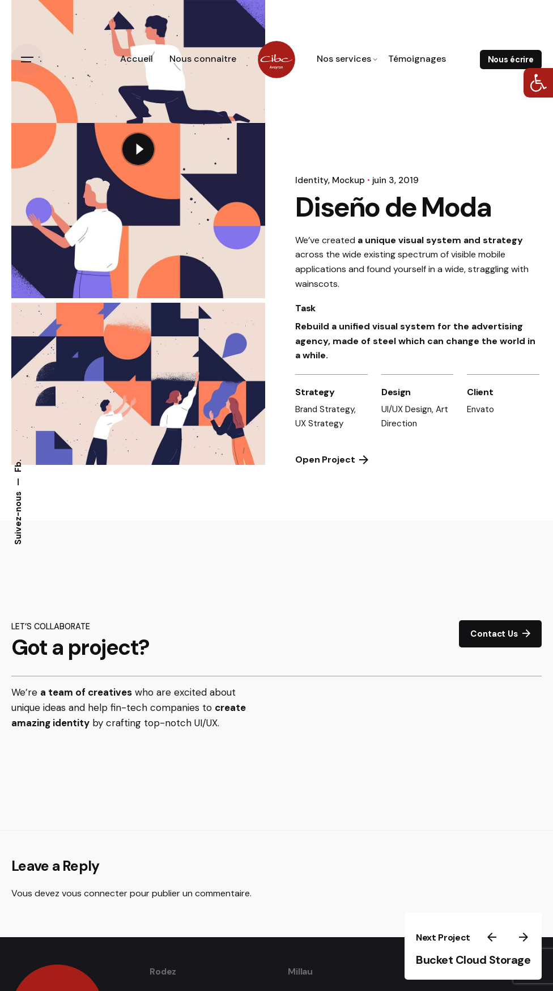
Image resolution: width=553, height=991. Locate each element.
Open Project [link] (331, 459)
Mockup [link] (348, 180)
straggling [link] (488, 269)
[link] (538, 83)
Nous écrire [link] (511, 59)
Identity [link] (311, 180)
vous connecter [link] (94, 893)
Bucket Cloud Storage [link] (473, 959)
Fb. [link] (18, 466)
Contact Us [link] (500, 634)
